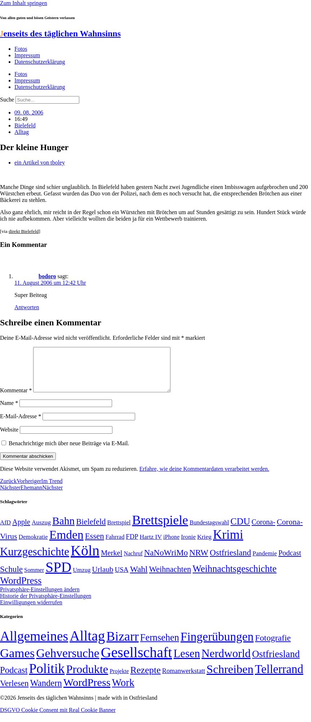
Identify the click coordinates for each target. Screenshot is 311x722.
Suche (7, 99)
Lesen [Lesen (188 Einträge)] (186, 662)
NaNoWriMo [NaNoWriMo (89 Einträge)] (166, 561)
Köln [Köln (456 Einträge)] (85, 559)
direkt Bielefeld (24, 231)
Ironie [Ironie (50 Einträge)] (188, 545)
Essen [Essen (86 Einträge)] (94, 544)
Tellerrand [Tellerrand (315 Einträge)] (279, 677)
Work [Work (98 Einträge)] (123, 691)
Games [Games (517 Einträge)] (17, 662)
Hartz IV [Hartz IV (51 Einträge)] (151, 545)
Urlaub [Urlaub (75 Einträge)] (102, 578)
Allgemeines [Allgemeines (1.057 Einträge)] (34, 644)
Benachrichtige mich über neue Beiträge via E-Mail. (69, 452)
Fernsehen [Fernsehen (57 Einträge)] (159, 646)
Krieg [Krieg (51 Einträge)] (204, 545)
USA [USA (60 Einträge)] (121, 578)
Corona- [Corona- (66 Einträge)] (263, 530)
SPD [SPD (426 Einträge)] (58, 575)
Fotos (20, 49)
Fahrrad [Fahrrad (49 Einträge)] (115, 545)
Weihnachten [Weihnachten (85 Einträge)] (170, 577)
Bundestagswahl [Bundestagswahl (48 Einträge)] (209, 531)
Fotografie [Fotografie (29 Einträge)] (273, 646)
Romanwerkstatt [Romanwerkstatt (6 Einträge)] (183, 679)
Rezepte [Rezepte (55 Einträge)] (145, 678)
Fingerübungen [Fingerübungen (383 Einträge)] (217, 645)
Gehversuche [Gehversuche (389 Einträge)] (67, 661)
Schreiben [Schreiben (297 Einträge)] (229, 677)
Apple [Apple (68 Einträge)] (21, 530)
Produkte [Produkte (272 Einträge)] (87, 677)
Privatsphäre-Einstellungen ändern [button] (40, 598)
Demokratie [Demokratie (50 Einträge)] (33, 545)
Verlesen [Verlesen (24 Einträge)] (14, 691)
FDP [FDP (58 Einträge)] (132, 545)
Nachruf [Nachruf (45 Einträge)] (133, 562)
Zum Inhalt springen (23, 3)
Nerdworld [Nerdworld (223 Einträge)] (225, 662)
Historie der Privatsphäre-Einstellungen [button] (45, 604)
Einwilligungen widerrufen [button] (31, 611)
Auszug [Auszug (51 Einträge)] (41, 530)
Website (9, 438)
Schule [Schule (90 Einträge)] (11, 577)
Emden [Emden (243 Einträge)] (66, 543)
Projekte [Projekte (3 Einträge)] (119, 680)
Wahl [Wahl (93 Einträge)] (139, 577)
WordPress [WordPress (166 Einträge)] (87, 691)
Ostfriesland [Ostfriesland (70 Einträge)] (276, 662)
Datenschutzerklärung (39, 62)
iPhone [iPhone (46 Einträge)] (171, 545)
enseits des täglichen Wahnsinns (60, 33)
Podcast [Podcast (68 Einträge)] (289, 561)
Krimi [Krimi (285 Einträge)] (228, 543)
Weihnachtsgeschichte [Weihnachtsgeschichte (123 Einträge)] (234, 577)
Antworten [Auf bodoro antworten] (26, 307)
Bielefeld (25, 125)
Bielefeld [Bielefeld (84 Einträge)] (91, 530)
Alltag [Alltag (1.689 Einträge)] (87, 644)
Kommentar (16, 399)
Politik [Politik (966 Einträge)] (47, 677)
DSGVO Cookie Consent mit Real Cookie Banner (58, 719)
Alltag (21, 132)
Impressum (27, 55)
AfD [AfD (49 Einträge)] (5, 531)
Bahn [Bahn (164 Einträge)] (63, 529)
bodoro (47, 276)
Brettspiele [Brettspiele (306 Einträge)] (160, 529)
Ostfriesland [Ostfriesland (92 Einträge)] (230, 561)
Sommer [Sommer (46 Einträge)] (34, 579)
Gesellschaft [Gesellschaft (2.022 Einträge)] (136, 661)
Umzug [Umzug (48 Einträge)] (81, 578)
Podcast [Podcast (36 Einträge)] (13, 678)
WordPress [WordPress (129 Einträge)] (20, 589)
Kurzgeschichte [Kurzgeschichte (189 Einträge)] (34, 560)
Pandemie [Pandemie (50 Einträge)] (265, 562)
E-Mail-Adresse (20, 425)
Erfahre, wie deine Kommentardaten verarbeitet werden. (204, 477)
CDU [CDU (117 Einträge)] (240, 530)
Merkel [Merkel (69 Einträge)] (111, 561)
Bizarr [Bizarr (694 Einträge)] (122, 645)
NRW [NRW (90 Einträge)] (198, 561)
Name (9, 412)
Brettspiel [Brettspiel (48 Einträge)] (119, 531)
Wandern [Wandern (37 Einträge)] (46, 691)
